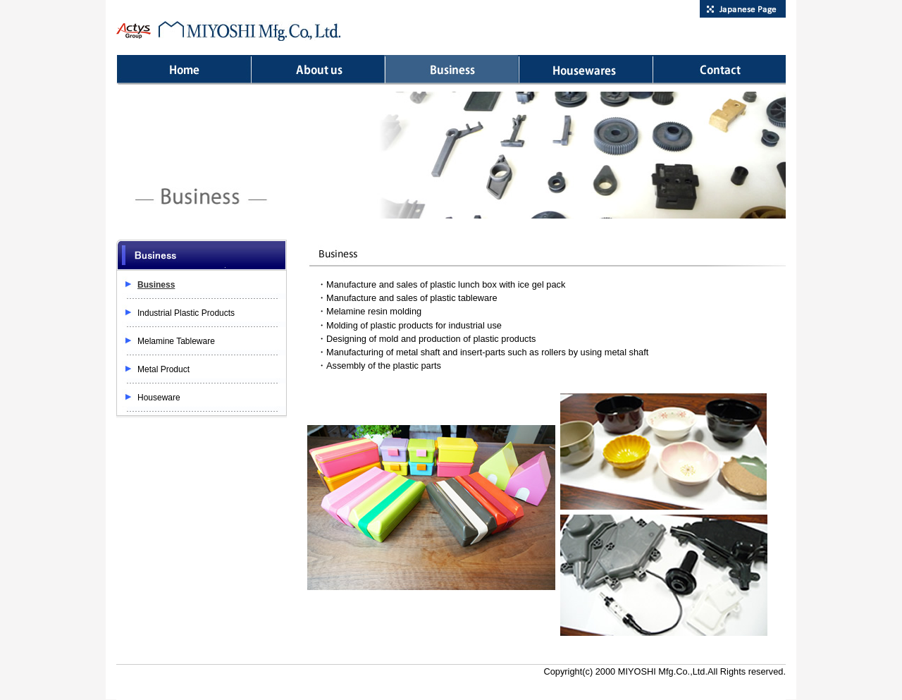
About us (317, 70)
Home (183, 70)
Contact (719, 70)
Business (451, 70)
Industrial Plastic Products (186, 313)
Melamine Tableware (176, 341)
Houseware (585, 70)
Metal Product (163, 369)
